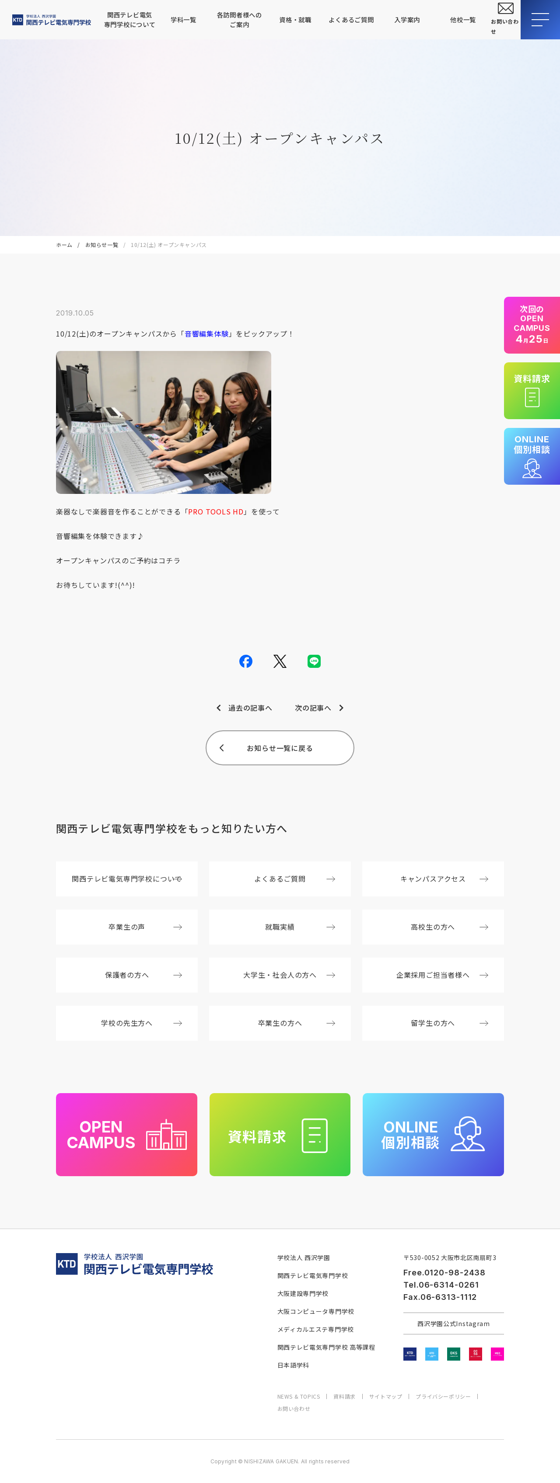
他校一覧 (463, 19)
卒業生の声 (145, 926)
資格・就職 (295, 19)
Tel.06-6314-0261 (441, 1284)
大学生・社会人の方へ (289, 974)
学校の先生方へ (141, 1023)
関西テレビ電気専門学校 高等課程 (326, 1347)
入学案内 (407, 19)
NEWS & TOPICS (298, 1396)
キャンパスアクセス (444, 878)
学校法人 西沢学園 (303, 1257)
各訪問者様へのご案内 (239, 19)
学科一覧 (183, 19)
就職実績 (300, 926)
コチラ (169, 560)
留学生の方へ (449, 1023)
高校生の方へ (449, 926)
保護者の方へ (143, 974)
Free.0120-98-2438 (444, 1272)
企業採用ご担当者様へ (442, 974)
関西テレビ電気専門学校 (312, 1275)
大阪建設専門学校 (303, 1293)
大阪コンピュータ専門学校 (315, 1311)
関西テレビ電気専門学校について (130, 19)
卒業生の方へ (297, 1023)
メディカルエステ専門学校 (315, 1329)
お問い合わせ (294, 1408)
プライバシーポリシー (443, 1396)
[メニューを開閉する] (540, 19)
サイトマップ (385, 1396)
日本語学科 (293, 1365)
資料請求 (344, 1396)
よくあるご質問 (351, 19)
